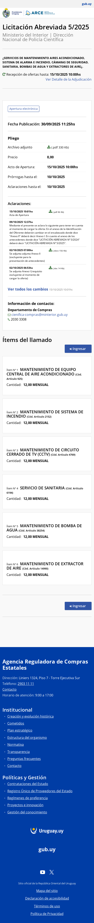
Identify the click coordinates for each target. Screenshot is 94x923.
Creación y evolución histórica (30, 716)
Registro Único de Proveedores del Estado (39, 791)
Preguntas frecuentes (24, 758)
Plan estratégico (19, 730)
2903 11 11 (26, 683)
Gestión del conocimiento (27, 812)
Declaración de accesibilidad (47, 898)
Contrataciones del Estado (27, 784)
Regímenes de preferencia (27, 798)
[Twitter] (51, 872)
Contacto (9, 689)
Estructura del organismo (27, 737)
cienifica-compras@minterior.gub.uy (39, 314)
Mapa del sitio (47, 890)
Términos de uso (47, 906)
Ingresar (81, 348)
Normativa (15, 744)
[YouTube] (42, 872)
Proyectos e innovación (25, 805)
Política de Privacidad (47, 913)
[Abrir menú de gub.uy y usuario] (84, 4)
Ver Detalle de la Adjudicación (69, 79)
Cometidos (15, 723)
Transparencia (18, 751)
